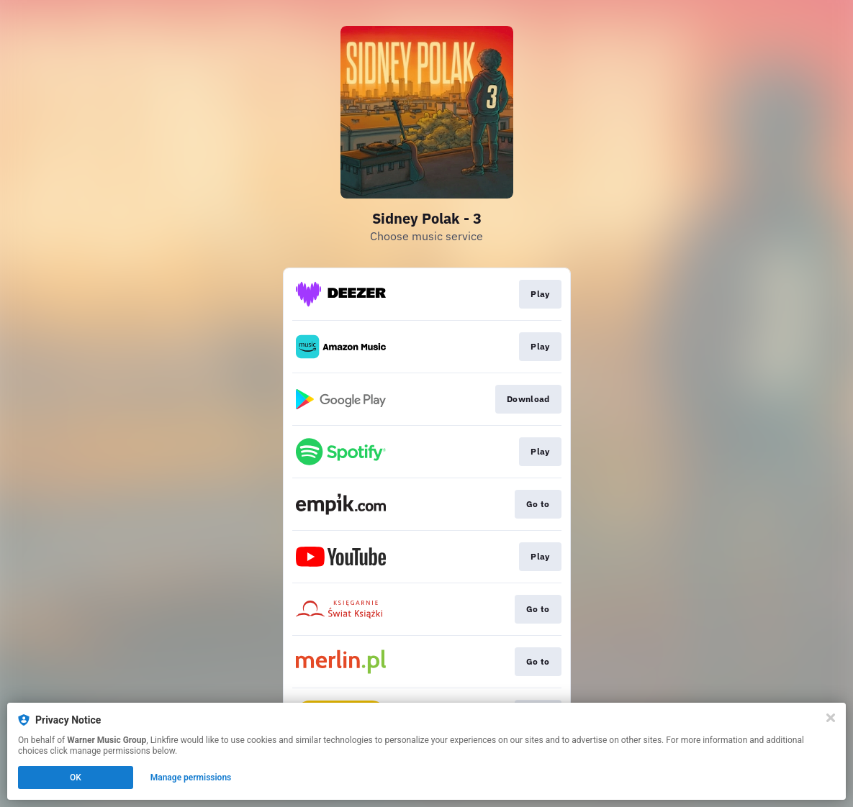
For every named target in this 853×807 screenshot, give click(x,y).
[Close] (830, 717)
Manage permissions (191, 777)
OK (75, 777)
